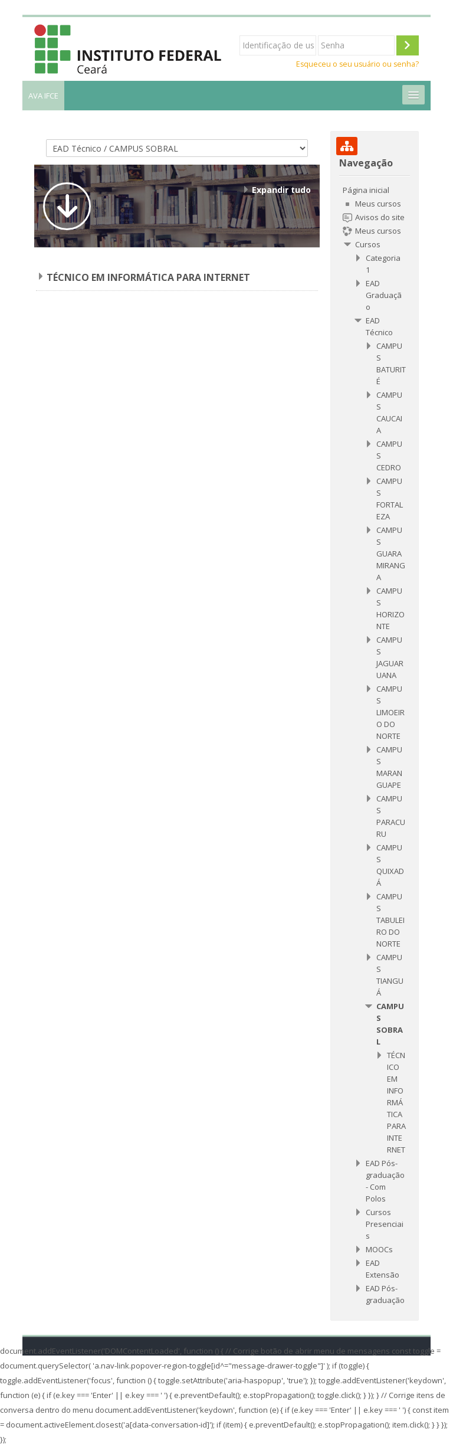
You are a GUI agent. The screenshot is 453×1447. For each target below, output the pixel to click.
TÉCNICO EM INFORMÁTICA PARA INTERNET (148, 277)
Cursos (367, 244)
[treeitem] (374, 745)
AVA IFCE (43, 95)
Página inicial (366, 190)
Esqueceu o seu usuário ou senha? (357, 64)
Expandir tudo (281, 189)
